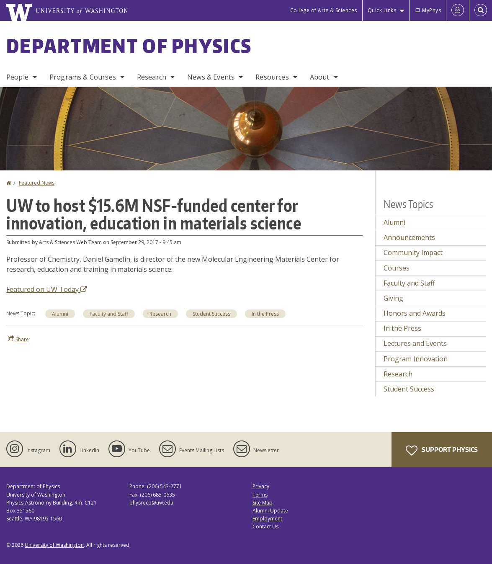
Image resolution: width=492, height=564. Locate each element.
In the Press (402, 328)
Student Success (409, 389)
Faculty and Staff (409, 283)
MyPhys (428, 10)
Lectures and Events (415, 343)
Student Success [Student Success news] (211, 313)
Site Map (262, 502)
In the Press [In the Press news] (265, 313)
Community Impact (413, 252)
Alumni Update (270, 510)
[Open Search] (480, 10)
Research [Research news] (160, 313)
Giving (393, 298)
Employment (267, 518)
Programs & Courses (82, 77)
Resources (272, 77)
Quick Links (382, 10)
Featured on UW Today (46, 289)
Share (18, 339)
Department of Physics (129, 45)
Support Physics (442, 450)
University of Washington (54, 545)
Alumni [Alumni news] (60, 313)
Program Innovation (416, 358)
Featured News (36, 182)
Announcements (409, 237)
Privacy (260, 486)
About (320, 77)
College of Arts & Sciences (323, 10)
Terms (260, 494)
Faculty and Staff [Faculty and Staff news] (109, 313)
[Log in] (457, 10)
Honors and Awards (415, 313)
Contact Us (265, 526)
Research (151, 77)
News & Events (210, 77)
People (17, 77)
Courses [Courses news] (397, 268)
